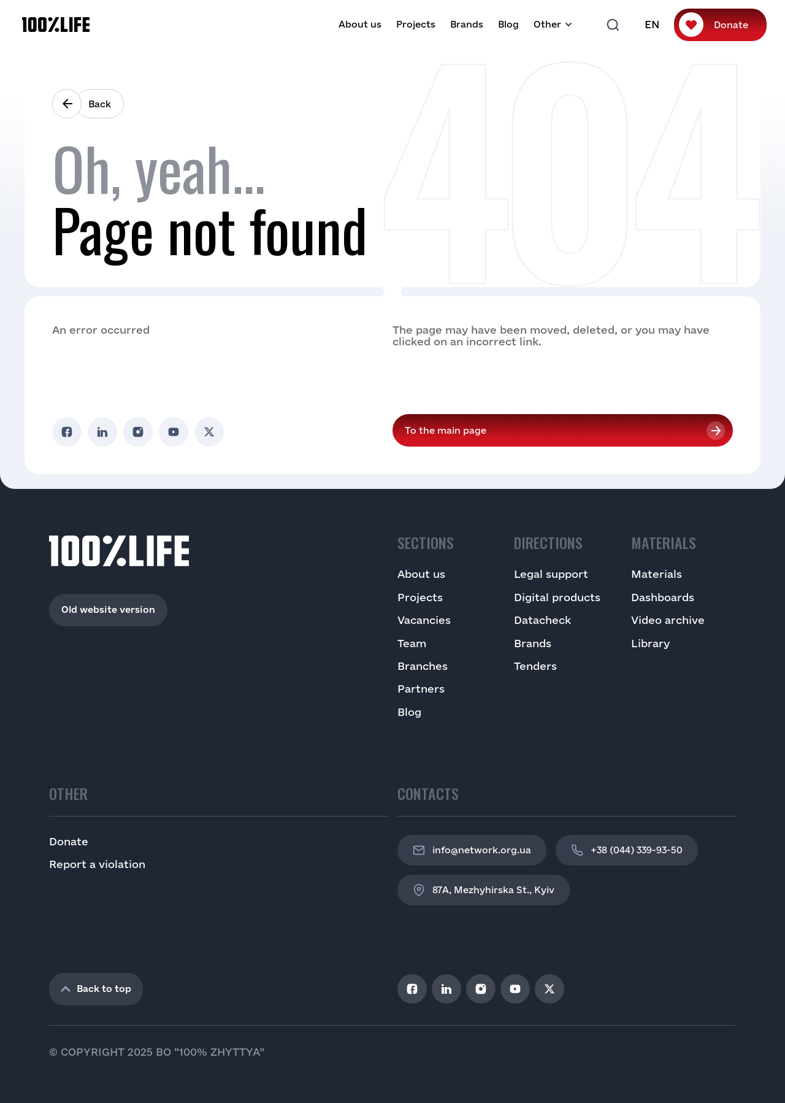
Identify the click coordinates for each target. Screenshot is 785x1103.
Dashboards (662, 597)
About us (360, 24)
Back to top (96, 988)
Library (650, 643)
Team (411, 643)
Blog (508, 24)
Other (547, 24)
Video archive (668, 620)
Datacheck (542, 620)
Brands (466, 24)
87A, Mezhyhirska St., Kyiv (483, 890)
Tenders (535, 666)
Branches (422, 666)
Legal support (551, 574)
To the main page (445, 430)
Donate (731, 25)
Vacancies (424, 620)
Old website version (108, 609)
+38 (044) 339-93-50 (627, 850)
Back (99, 104)
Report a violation (97, 864)
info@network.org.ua (472, 850)
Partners (421, 688)
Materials (656, 574)
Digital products (557, 597)
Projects (415, 24)
